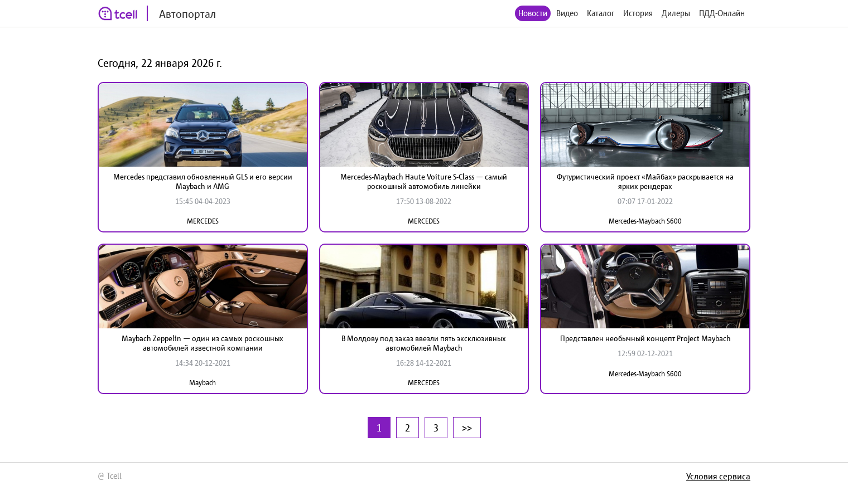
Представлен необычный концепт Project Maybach (645, 338)
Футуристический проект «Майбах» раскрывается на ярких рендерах (645, 181)
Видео (567, 13)
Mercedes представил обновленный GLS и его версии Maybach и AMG (202, 181)
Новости (532, 13)
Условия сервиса (718, 476)
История (638, 13)
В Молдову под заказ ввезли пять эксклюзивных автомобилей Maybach (423, 343)
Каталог (600, 13)
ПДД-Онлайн (722, 13)
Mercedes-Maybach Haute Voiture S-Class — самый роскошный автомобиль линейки (423, 181)
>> (467, 427)
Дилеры (676, 13)
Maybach (202, 383)
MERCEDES (203, 221)
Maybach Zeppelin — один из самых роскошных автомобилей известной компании (202, 343)
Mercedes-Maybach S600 (645, 221)
